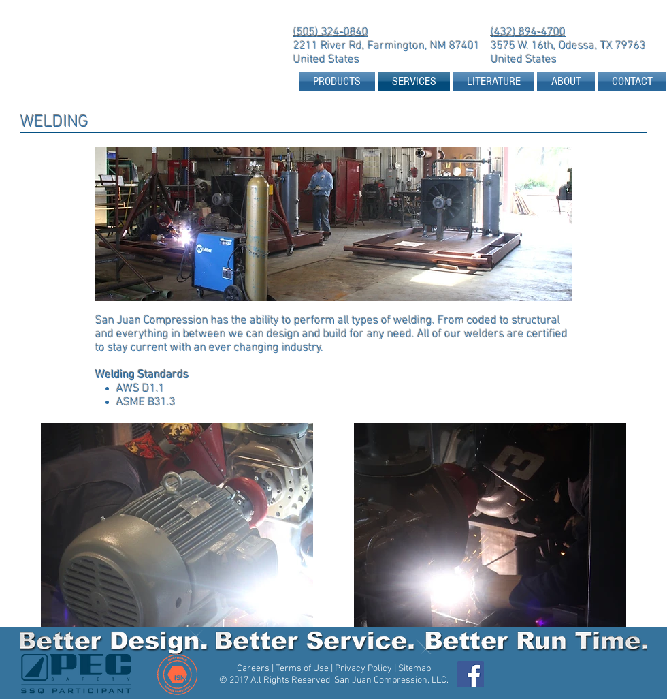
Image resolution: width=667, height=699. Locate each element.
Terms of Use (302, 668)
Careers (253, 668)
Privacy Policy (363, 668)
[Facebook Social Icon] (470, 674)
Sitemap (414, 668)
